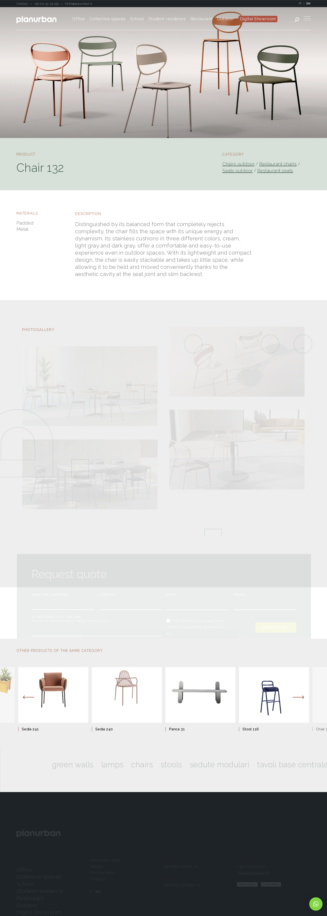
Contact (244, 860)
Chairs (148, 765)
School (25, 884)
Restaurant (30, 898)
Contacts (97, 879)
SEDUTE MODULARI (225, 765)
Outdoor (26, 905)
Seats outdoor (237, 170)
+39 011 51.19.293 (251, 866)
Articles (96, 866)
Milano (169, 879)
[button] (316, 904)
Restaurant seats (275, 170)
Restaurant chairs (278, 164)
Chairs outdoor (238, 164)
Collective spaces (38, 876)
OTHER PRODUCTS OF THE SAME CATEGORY (59, 650)
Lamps (118, 765)
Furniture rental (102, 873)
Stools (177, 765)
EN (308, 3)
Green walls (79, 765)
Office (24, 869)
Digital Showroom (39, 912)
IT (300, 3)
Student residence (39, 891)
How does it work (105, 860)
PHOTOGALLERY (38, 330)
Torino (169, 860)
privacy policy (206, 620)
